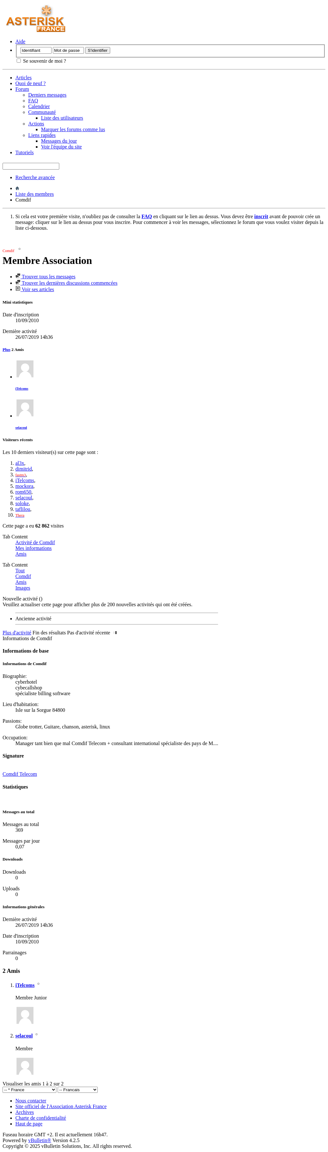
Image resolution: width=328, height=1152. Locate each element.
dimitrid (23, 469)
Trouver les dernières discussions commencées (66, 283)
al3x (19, 463)
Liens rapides (42, 135)
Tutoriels (24, 152)
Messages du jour (59, 141)
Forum (22, 89)
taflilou (22, 509)
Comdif (23, 576)
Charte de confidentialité (40, 1118)
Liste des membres (34, 194)
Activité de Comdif (35, 542)
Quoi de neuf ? (30, 83)
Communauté (42, 112)
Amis (21, 554)
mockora (24, 486)
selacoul (21, 427)
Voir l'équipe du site (61, 146)
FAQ (33, 100)
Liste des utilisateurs (62, 118)
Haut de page (28, 1123)
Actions (36, 123)
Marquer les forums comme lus (73, 129)
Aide (20, 41)
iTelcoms (21, 388)
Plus (6, 349)
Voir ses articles (34, 289)
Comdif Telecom (20, 774)
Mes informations (33, 548)
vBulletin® (39, 1140)
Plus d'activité (17, 632)
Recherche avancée (35, 177)
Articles (23, 77)
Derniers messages (47, 95)
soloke (22, 503)
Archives (24, 1112)
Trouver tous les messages (45, 276)
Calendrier (39, 106)
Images (22, 588)
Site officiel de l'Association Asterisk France (61, 1106)
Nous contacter (30, 1100)
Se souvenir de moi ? (41, 61)
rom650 (23, 492)
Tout (20, 570)
